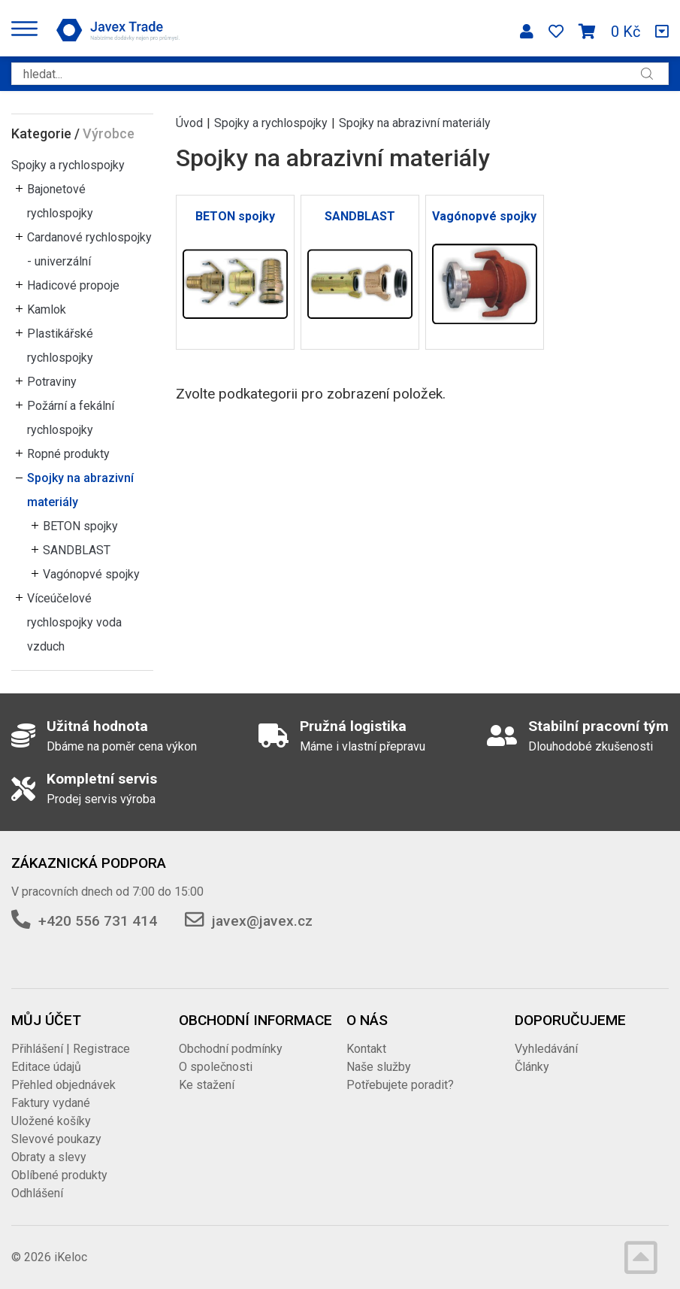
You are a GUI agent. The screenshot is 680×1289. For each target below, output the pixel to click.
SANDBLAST (76, 550)
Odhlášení (37, 1193)
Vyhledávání (546, 1049)
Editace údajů (46, 1067)
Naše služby (378, 1067)
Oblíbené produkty (59, 1175)
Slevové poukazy (56, 1139)
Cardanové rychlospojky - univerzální (89, 249)
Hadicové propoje (73, 285)
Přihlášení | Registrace (70, 1049)
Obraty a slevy (48, 1157)
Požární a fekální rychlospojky (70, 418)
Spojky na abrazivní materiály (80, 490)
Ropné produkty (68, 454)
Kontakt (366, 1049)
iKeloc (70, 1257)
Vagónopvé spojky (91, 574)
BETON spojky (80, 526)
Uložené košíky (51, 1121)
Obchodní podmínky (231, 1049)
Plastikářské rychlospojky (60, 345)
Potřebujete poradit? (400, 1085)
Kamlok (46, 309)
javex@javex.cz (262, 921)
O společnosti (215, 1067)
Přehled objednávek (63, 1085)
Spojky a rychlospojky (68, 165)
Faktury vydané (50, 1103)
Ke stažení (206, 1085)
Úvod (189, 123)
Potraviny (52, 382)
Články (532, 1067)
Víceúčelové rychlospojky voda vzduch (74, 622)
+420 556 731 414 (97, 921)
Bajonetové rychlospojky (60, 201)
